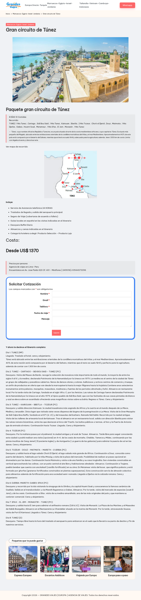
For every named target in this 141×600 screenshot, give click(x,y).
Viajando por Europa (86, 580)
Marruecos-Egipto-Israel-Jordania (20, 30)
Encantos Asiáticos (54, 580)
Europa (23, 574)
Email (46, 305)
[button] (127, 8)
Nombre (44, 299)
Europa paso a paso (118, 580)
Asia (50, 574)
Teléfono (44, 312)
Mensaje (45, 324)
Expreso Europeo (23, 580)
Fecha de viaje (41, 318)
